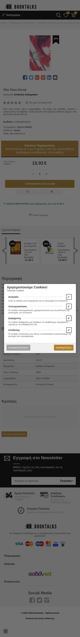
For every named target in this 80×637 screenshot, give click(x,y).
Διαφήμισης (14, 318)
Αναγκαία (13, 297)
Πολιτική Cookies (15, 290)
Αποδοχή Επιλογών (18, 347)
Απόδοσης (14, 330)
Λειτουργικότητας (17, 306)
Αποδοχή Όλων (64, 347)
